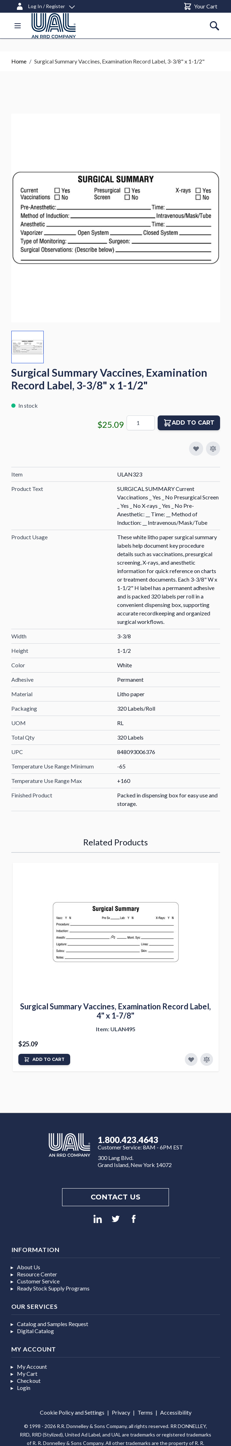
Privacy (121, 1412)
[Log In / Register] (45, 5)
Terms (145, 1412)
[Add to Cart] (44, 1059)
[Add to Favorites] (191, 1059)
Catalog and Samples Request (52, 1323)
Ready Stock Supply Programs (53, 1288)
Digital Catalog (35, 1330)
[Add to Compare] (213, 449)
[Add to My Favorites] (196, 449)
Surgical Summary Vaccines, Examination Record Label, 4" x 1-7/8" (115, 1011)
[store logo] (53, 25)
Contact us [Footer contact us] (115, 1197)
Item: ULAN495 (115, 1029)
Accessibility (176, 1412)
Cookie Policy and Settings (72, 1412)
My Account (32, 1366)
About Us (28, 1267)
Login (23, 1387)
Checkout (29, 1380)
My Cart (27, 1373)
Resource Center (37, 1274)
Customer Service (38, 1281)
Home (18, 61)
